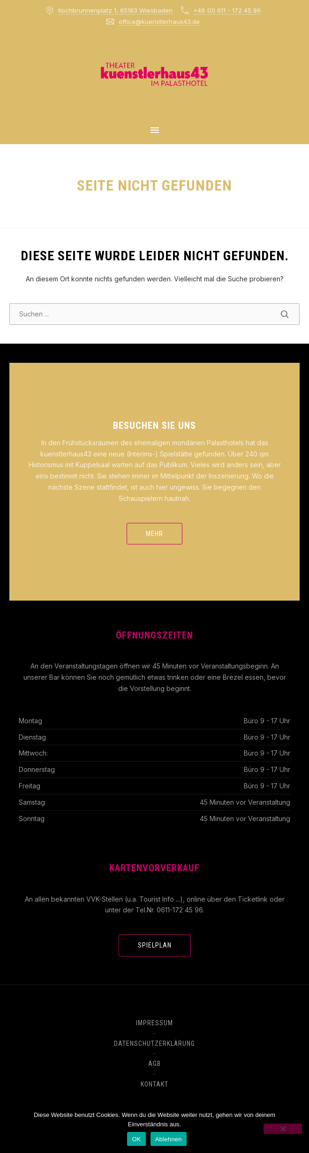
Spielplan (155, 945)
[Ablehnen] (283, 1129)
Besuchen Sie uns (154, 425)
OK (136, 1139)
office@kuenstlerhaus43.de (159, 21)
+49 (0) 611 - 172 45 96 (227, 10)
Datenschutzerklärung (154, 1043)
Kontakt (154, 1084)
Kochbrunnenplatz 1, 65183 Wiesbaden (115, 10)
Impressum (154, 1023)
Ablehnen (168, 1139)
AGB (154, 1063)
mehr (154, 533)
